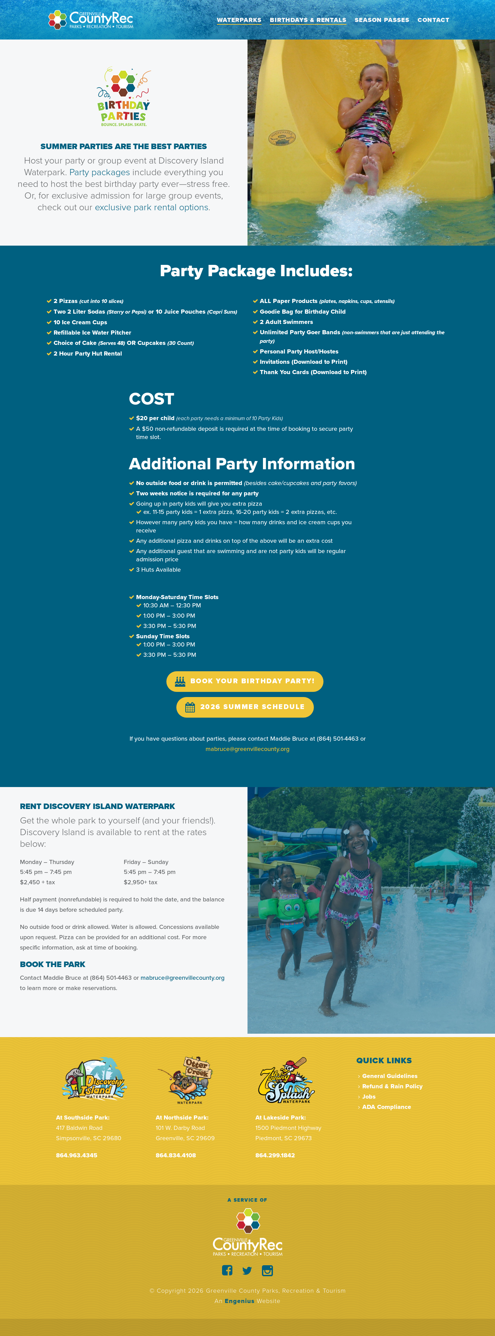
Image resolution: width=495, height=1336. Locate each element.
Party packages (100, 172)
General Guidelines (388, 1076)
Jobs (367, 1096)
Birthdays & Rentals (308, 20)
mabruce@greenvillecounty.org (182, 977)
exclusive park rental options (151, 207)
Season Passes (382, 20)
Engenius (240, 1301)
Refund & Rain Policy (390, 1086)
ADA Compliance (384, 1107)
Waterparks (239, 20)
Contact (434, 20)
